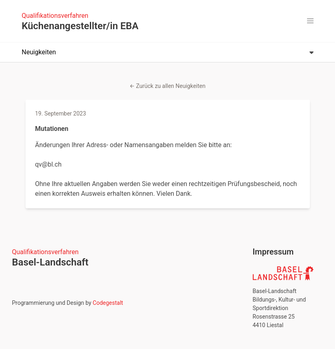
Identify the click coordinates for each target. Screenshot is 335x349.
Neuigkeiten (168, 52)
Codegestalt (108, 303)
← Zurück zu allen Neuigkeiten (168, 86)
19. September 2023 (60, 113)
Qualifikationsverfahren (55, 15)
